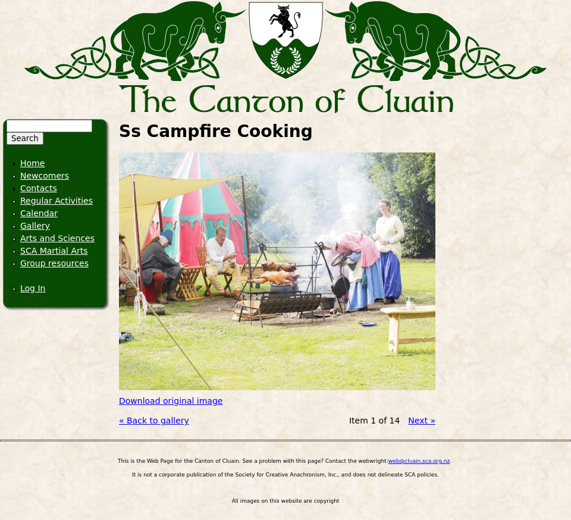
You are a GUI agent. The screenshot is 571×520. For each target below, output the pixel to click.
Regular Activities (56, 200)
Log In (32, 288)
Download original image (170, 401)
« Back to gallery (154, 420)
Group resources (54, 263)
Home (32, 163)
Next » (421, 420)
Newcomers (44, 175)
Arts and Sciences (57, 238)
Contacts (38, 188)
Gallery (35, 226)
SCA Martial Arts (54, 251)
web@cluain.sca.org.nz (419, 461)
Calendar (39, 213)
